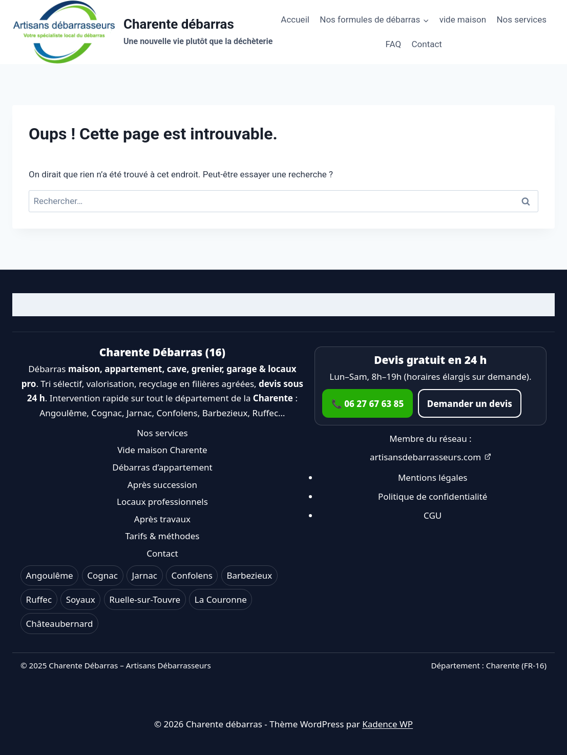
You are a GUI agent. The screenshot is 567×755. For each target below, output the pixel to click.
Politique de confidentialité (433, 496)
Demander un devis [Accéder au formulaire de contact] (469, 404)
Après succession (162, 485)
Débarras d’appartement (162, 467)
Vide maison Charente (162, 450)
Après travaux (162, 519)
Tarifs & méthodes (162, 536)
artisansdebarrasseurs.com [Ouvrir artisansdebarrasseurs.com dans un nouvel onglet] (430, 457)
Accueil (295, 19)
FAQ (393, 44)
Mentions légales (432, 477)
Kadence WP (387, 724)
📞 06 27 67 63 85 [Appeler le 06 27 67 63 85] (367, 404)
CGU (433, 515)
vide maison (462, 19)
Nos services (521, 19)
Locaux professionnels (162, 501)
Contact (427, 44)
